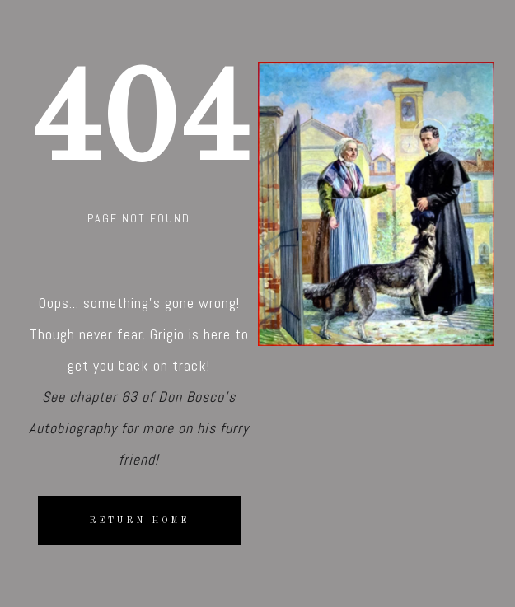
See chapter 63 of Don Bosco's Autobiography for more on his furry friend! (139, 428)
